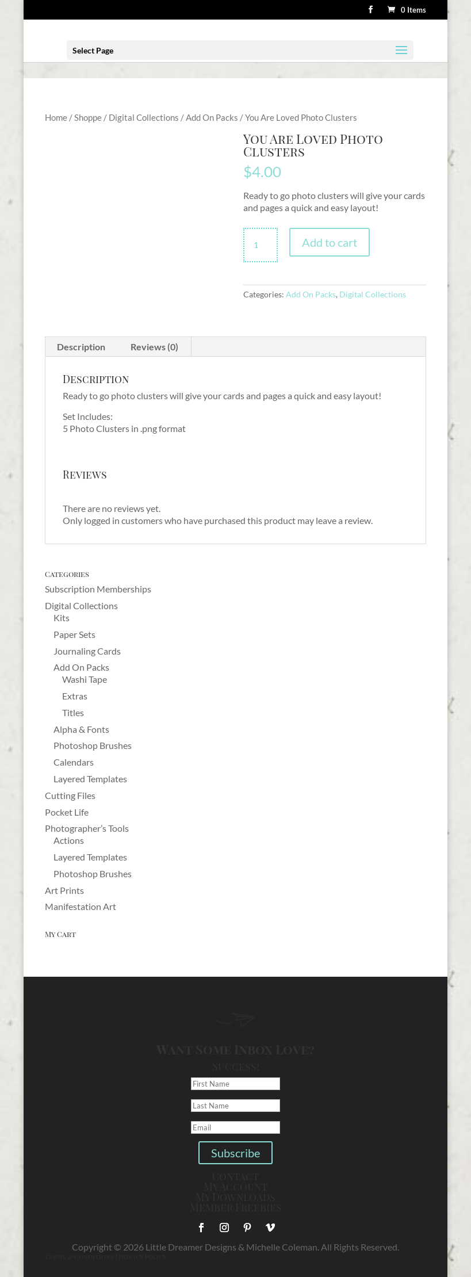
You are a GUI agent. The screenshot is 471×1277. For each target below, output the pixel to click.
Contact (235, 1176)
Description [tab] (81, 346)
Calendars (73, 761)
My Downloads (235, 1197)
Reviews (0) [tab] (154, 346)
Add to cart (329, 242)
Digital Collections (144, 117)
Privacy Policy (142, 1256)
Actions (68, 840)
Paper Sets (74, 634)
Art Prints (64, 890)
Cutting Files (70, 795)
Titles (73, 712)
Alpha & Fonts (81, 729)
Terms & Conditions (79, 1256)
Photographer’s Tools (87, 828)
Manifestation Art (80, 906)
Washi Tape (84, 679)
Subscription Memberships (98, 588)
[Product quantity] (260, 245)
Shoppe (88, 117)
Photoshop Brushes (92, 745)
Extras (74, 695)
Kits (61, 617)
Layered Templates (90, 778)
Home (56, 117)
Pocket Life (67, 811)
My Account (235, 1187)
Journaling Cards (87, 650)
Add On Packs (212, 117)
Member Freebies (236, 1207)
